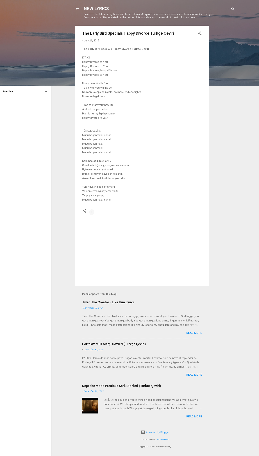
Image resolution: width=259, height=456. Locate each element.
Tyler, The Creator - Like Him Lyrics (108, 302)
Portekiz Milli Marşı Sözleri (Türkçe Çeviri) (114, 344)
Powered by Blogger (155, 432)
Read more (194, 333)
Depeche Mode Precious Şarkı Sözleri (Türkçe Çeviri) (121, 386)
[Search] (233, 9)
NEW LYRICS (96, 8)
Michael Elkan (163, 439)
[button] (200, 34)
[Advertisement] (223, 79)
